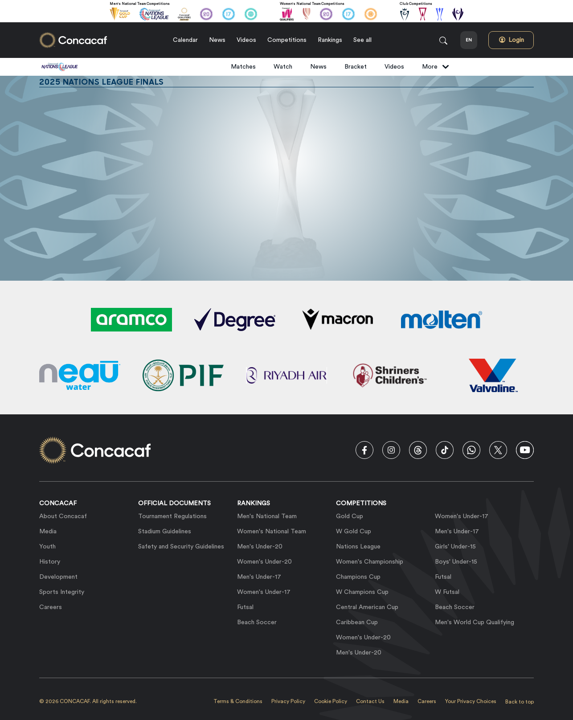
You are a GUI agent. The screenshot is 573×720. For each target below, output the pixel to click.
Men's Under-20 (259, 547)
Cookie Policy (330, 701)
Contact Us (370, 701)
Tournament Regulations (172, 516)
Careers (50, 607)
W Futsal (447, 592)
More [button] (435, 66)
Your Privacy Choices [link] (470, 701)
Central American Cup (367, 607)
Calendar (185, 40)
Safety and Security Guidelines (181, 547)
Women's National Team (271, 531)
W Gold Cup (353, 531)
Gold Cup (349, 516)
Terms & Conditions (237, 701)
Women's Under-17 (264, 592)
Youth (47, 547)
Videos (246, 40)
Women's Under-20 (264, 562)
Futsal (245, 607)
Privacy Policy (288, 701)
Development (58, 577)
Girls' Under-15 (455, 547)
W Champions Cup (362, 592)
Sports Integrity (61, 592)
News (217, 40)
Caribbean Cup (357, 622)
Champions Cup (358, 577)
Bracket (355, 67)
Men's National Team (267, 516)
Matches (243, 67)
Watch (283, 67)
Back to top (519, 701)
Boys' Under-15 (456, 562)
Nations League (358, 547)
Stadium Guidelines (164, 531)
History (49, 562)
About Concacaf (63, 516)
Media (48, 531)
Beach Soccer (257, 622)
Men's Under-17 (259, 577)
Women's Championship (369, 562)
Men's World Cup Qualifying (474, 622)
